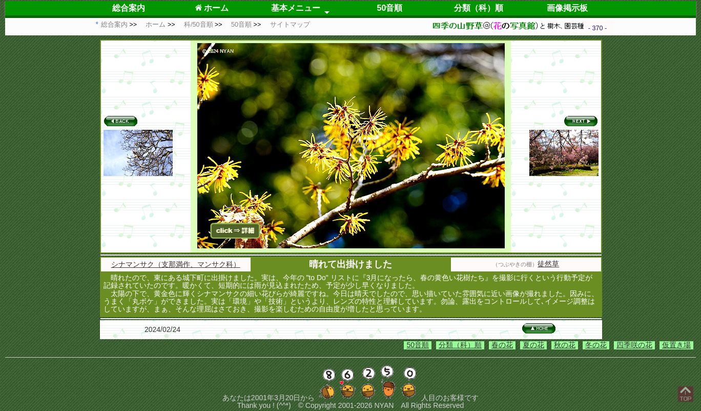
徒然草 (548, 264)
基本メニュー (295, 8)
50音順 (390, 8)
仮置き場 (676, 345)
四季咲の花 (634, 345)
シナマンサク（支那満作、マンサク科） (175, 264)
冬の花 (596, 345)
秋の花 (564, 345)
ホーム (212, 8)
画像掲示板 (567, 8)
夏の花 (533, 345)
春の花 (502, 345)
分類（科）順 (478, 8)
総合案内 (128, 8)
